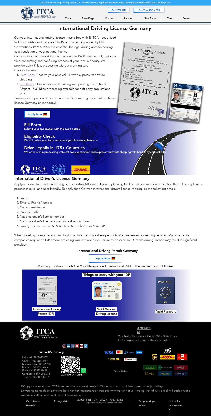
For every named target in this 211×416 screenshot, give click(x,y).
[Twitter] (85, 346)
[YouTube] (77, 346)
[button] (119, 10)
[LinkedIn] (68, 346)
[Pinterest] (81, 346)
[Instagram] (64, 346)
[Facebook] (73, 346)
